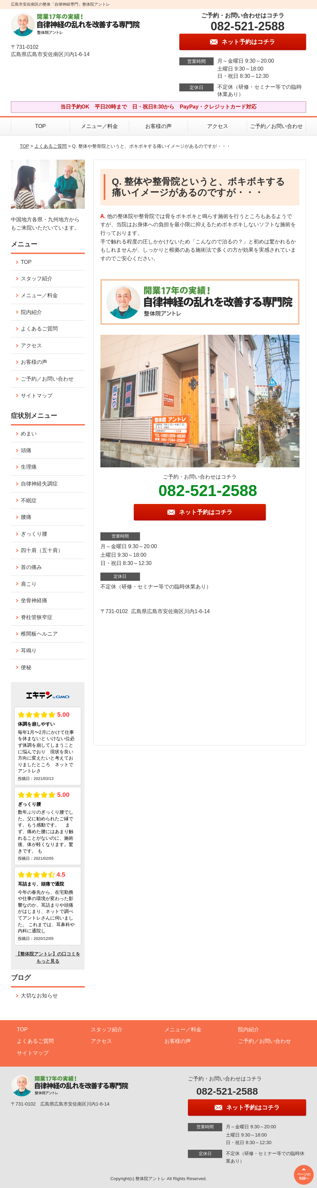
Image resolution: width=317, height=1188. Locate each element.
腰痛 (26, 517)
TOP (40, 126)
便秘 (26, 667)
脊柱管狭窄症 (37, 617)
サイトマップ (37, 395)
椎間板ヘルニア (39, 634)
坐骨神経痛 (34, 600)
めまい (29, 433)
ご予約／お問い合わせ (276, 126)
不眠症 (29, 500)
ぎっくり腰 (34, 534)
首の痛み (31, 567)
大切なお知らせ (39, 995)
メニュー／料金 (99, 126)
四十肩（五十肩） (42, 550)
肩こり (29, 584)
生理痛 (29, 467)
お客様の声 (158, 126)
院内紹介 (31, 312)
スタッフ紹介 (37, 278)
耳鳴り (29, 650)
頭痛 (26, 450)
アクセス (217, 126)
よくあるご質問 (50, 146)
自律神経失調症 (39, 483)
